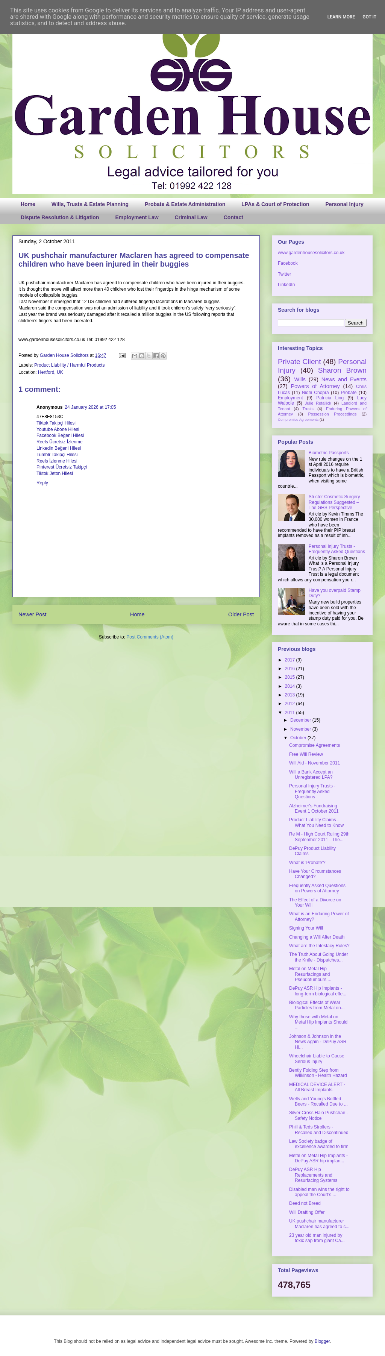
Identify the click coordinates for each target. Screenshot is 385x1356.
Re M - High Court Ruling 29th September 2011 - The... (319, 836)
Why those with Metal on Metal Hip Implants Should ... (318, 1022)
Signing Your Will (306, 928)
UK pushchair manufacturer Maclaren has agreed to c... (319, 1223)
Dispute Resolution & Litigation (60, 217)
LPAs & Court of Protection (275, 204)
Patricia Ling (330, 397)
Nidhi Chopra (315, 392)
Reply (42, 482)
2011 (290, 712)
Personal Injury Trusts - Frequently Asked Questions (337, 549)
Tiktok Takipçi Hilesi (56, 423)
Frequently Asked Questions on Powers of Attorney (317, 888)
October (299, 737)
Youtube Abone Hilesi (57, 429)
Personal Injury (345, 204)
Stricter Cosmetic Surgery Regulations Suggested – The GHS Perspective (334, 502)
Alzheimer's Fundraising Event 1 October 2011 (314, 808)
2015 (290, 677)
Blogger (322, 1341)
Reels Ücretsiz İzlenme (59, 441)
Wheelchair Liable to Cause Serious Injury (316, 1058)
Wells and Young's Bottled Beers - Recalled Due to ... (318, 1101)
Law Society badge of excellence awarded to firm (319, 1144)
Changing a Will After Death (316, 937)
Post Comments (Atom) (149, 637)
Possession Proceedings (332, 414)
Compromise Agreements (298, 419)
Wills (300, 379)
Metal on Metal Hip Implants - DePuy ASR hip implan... (318, 1158)
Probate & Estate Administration (185, 204)
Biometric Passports (329, 452)
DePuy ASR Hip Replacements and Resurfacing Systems (313, 1175)
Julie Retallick (318, 403)
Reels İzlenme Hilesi (56, 461)
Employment (290, 397)
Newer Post (32, 614)
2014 (290, 686)
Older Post (241, 614)
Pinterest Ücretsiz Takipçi (61, 467)
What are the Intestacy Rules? (319, 945)
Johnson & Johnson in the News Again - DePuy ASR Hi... (317, 1042)
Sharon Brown (342, 370)
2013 (290, 695)
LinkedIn (286, 284)
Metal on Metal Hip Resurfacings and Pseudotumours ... (310, 974)
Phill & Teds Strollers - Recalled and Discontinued (319, 1129)
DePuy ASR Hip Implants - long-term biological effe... (317, 991)
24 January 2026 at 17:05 (90, 407)
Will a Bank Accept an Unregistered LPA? (311, 774)
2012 (290, 703)
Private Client (299, 362)
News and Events (344, 379)
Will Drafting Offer (306, 1212)
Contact (233, 217)
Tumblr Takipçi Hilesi (56, 454)
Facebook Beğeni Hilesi (60, 435)
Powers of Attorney (315, 386)
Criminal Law (191, 217)
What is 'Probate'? (307, 862)
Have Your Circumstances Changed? (315, 874)
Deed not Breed (305, 1203)
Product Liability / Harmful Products (69, 365)
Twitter (284, 274)
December (301, 720)
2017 (290, 660)
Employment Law (136, 217)
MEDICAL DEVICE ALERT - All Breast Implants (317, 1087)
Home (28, 204)
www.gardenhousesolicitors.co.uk (311, 252)
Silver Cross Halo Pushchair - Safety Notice (318, 1115)
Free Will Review (306, 754)
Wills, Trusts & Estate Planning (90, 204)
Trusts (308, 408)
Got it (369, 17)
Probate (348, 392)
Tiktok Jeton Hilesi (54, 473)
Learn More (341, 17)
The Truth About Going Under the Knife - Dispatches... (318, 957)
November (301, 729)
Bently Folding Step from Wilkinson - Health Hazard (318, 1073)
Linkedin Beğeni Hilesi (58, 448)
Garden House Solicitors (65, 355)
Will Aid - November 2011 (314, 763)
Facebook (288, 263)
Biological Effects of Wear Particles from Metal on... (317, 1005)
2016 (290, 668)
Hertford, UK (50, 372)
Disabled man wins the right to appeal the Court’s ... (319, 1192)
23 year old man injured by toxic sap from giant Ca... (317, 1238)
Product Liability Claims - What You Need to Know (316, 822)
